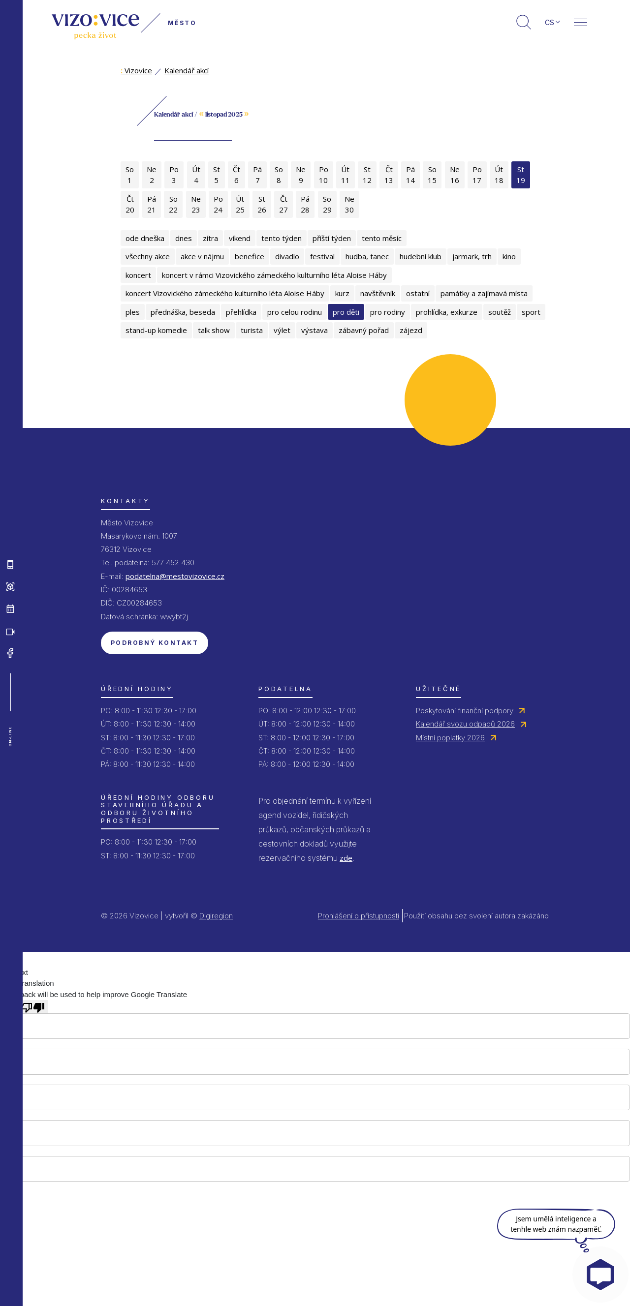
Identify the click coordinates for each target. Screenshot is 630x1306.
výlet (282, 330)
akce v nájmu (202, 256)
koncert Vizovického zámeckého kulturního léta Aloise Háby (225, 293)
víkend (240, 238)
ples (133, 312)
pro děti (346, 312)
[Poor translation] (33, 1006)
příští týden (332, 238)
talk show (214, 330)
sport (531, 312)
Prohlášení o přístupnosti (358, 915)
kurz (342, 293)
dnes (183, 238)
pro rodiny (387, 312)
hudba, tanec (367, 256)
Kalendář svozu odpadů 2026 (465, 724)
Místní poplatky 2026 (450, 737)
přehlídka (241, 312)
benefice (249, 256)
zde (346, 858)
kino (509, 256)
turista (252, 330)
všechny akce (148, 256)
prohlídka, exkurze (446, 312)
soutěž (499, 312)
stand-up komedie (156, 330)
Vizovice (136, 70)
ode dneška (145, 238)
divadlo (287, 256)
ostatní (418, 293)
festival (322, 256)
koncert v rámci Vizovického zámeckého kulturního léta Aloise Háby (274, 275)
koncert (138, 275)
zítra (210, 238)
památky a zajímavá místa (484, 293)
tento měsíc (382, 238)
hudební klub (420, 256)
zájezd (411, 330)
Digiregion (216, 915)
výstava (314, 330)
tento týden (281, 238)
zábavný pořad (364, 330)
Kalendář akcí (186, 70)
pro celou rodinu (294, 312)
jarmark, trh (472, 256)
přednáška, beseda (183, 312)
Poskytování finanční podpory (464, 710)
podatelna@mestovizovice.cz (175, 576)
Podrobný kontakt (154, 642)
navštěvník (377, 293)
